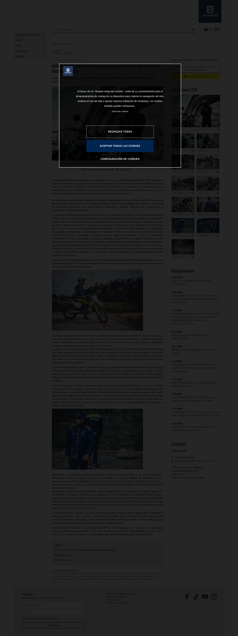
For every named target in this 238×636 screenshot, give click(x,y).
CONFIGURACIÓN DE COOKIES (120, 159)
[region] (120, 116)
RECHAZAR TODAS (120, 131)
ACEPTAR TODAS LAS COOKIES (120, 146)
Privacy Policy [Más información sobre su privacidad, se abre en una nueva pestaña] (116, 111)
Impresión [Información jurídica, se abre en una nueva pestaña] (125, 111)
